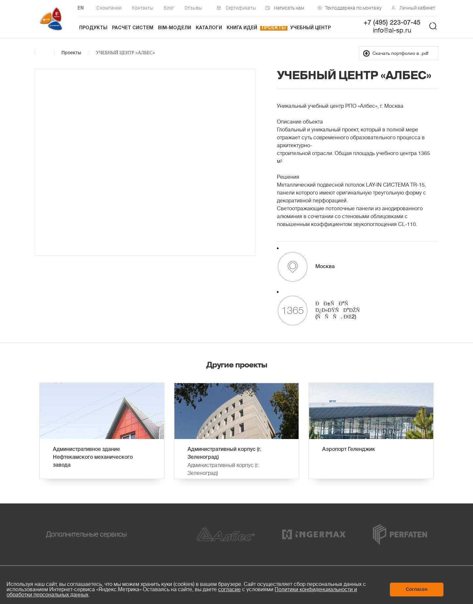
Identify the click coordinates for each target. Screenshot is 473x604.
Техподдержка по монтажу (352, 8)
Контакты (142, 8)
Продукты (93, 28)
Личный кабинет (417, 8)
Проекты (274, 28)
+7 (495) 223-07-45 (392, 23)
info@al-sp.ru (392, 30)
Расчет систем (132, 28)
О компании (109, 8)
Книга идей (242, 28)
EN (81, 8)
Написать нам (289, 8)
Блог (169, 8)
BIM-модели (174, 28)
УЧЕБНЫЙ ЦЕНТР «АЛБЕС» (125, 52)
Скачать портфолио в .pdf (400, 53)
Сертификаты (241, 8)
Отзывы (193, 8)
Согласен (417, 589)
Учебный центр (310, 28)
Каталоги (209, 28)
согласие (229, 589)
